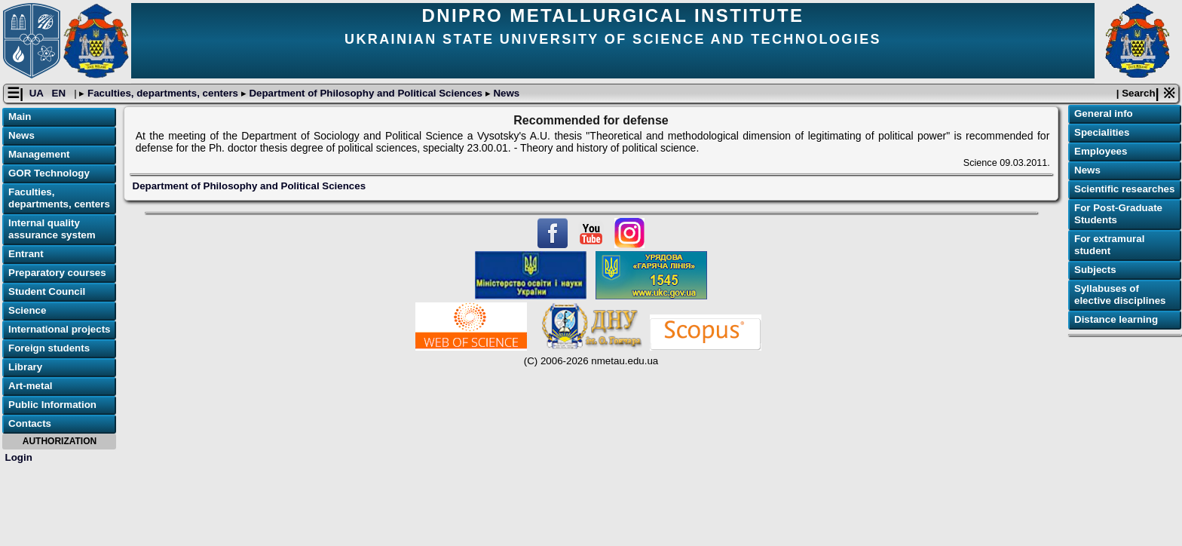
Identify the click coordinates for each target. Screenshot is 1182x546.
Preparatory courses (57, 272)
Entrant (26, 253)
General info (1103, 113)
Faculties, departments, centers (162, 93)
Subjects (1095, 269)
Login (18, 457)
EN (60, 93)
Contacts (29, 423)
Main (19, 116)
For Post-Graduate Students (1118, 213)
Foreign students (49, 348)
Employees (1100, 151)
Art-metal (30, 385)
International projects (59, 329)
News (505, 93)
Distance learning (1116, 319)
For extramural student (1109, 244)
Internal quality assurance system (52, 229)
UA (37, 93)
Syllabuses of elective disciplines (1120, 294)
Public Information (52, 404)
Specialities (1101, 132)
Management (38, 154)
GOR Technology (49, 173)
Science (27, 310)
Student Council (46, 291)
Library (25, 367)
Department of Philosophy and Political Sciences (366, 93)
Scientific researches (1124, 189)
